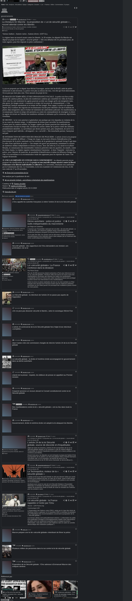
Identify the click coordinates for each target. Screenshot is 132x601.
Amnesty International (12, 515)
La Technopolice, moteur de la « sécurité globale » (43, 471)
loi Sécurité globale (19, 29)
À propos (66, 4)
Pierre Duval (7, 274)
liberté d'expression (16, 235)
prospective (17, 479)
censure (18, 508)
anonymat (6, 29)
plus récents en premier (22, 196)
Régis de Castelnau (9, 233)
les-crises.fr (41, 493)
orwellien (29, 27)
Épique (25, 4)
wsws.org (24, 528)
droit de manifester (9, 510)
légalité (16, 448)
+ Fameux (47, 4)
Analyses (11, 4)
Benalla (11, 29)
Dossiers (36, 4)
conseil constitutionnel (13, 230)
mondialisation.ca (48, 259)
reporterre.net (33, 403)
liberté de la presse (9, 450)
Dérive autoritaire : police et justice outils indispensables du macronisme (45, 222)
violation (22, 479)
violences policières (21, 27)
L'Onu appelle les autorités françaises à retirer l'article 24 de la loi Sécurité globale (44, 202)
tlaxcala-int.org (22, 19)
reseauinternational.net (44, 215)
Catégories (30, 4)
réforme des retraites (9, 236)
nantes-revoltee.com (18, 186)
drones (14, 508)
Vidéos (52, 4)
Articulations (18, 4)
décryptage (10, 479)
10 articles (19, 403)
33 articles (13, 19)
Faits (6, 4)
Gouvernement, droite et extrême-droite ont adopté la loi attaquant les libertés (42, 422)
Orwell (5, 279)
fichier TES (7, 481)
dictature (34, 27)
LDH (5, 515)
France (6, 30)
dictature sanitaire (8, 276)
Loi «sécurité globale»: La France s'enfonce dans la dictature (43, 266)
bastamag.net (26, 355)
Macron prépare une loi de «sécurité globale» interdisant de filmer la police (41, 531)
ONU (20, 515)
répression (6, 228)
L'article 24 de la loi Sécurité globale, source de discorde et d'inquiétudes (48, 442)
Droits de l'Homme (14, 228)
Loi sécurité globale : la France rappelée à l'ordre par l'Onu (42, 500)
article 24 (21, 450)
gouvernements (7, 16)
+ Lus (41, 4)
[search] (12, 1)
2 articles (32, 259)
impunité (9, 508)
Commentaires (59, 4)
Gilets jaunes (7, 235)
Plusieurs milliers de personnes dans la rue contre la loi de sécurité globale (41, 547)
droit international (12, 506)
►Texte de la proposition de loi (16, 173)
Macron (6, 238)
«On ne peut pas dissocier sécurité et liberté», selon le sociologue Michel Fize (42, 311)
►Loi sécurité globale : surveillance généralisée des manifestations (29, 180)
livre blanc (6, 477)
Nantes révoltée (19, 184)
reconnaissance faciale (10, 27)
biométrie (4, 479)
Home (3, 4)
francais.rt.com (26, 199)
